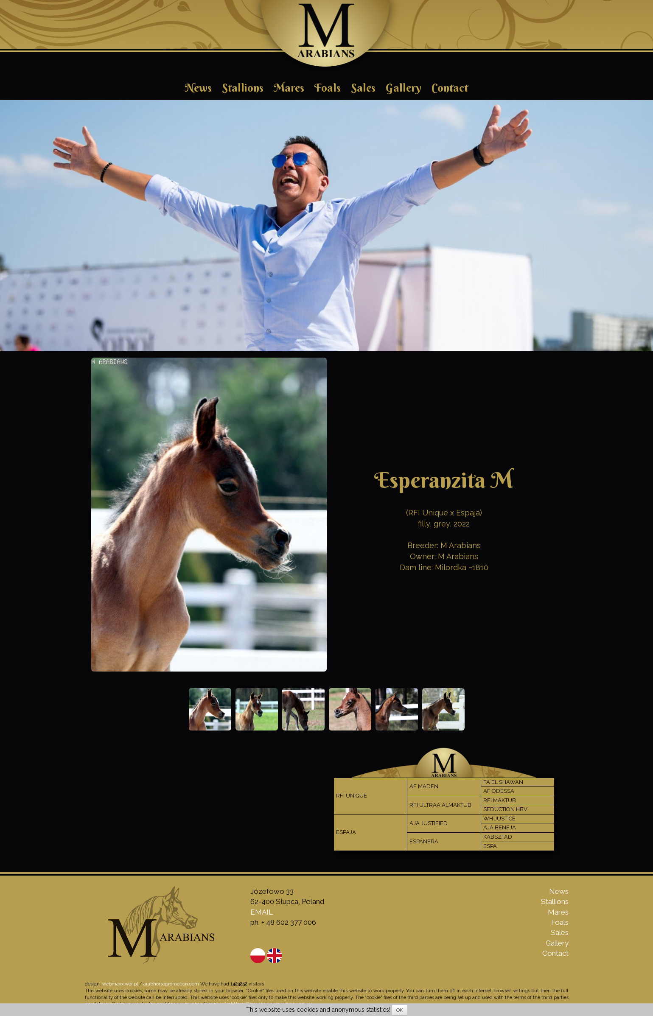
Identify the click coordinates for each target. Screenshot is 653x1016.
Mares (289, 88)
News (198, 88)
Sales (363, 88)
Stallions (242, 88)
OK (399, 1010)
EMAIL (261, 912)
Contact (450, 88)
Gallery (403, 88)
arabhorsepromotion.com (171, 984)
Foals (327, 88)
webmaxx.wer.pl (120, 984)
